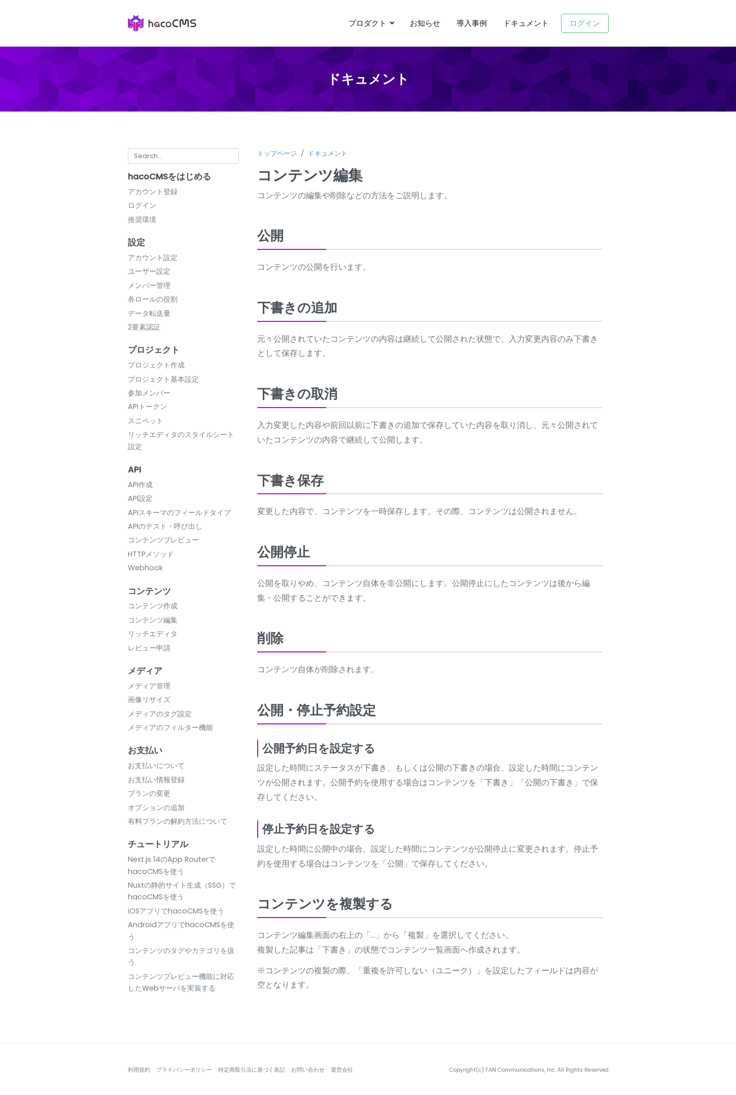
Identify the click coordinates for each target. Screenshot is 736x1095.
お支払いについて (156, 765)
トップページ (277, 153)
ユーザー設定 (149, 271)
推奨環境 (142, 219)
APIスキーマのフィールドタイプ (179, 512)
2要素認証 (144, 327)
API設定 (140, 498)
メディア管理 (149, 686)
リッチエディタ (153, 634)
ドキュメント (526, 23)
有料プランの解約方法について (177, 821)
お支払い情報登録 (156, 780)
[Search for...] (183, 156)
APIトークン (147, 407)
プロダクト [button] (368, 23)
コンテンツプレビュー (163, 540)
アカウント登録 (153, 192)
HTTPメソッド (151, 554)
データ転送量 (149, 313)
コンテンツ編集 (153, 620)
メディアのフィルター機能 (170, 727)
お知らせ (425, 23)
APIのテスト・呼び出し (165, 526)
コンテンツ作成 (153, 606)
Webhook (145, 568)
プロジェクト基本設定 (163, 379)
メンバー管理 (149, 285)
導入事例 (472, 23)
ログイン (585, 23)
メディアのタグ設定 (160, 714)
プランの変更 (149, 793)
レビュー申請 (149, 648)
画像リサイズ (149, 700)
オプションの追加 (156, 807)
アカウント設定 (153, 257)
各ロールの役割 (153, 299)
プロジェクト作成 (156, 365)
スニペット (145, 421)
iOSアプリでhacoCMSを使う (176, 911)
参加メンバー (149, 393)
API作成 (140, 485)
